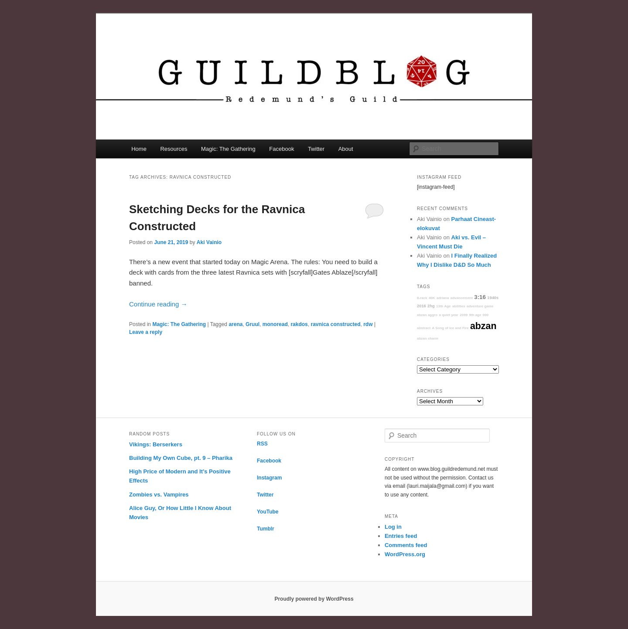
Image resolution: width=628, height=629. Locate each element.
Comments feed (406, 545)
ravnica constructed (335, 324)
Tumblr (265, 529)
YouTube (268, 512)
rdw (367, 324)
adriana (443, 298)
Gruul (252, 324)
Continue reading (158, 304)
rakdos (298, 324)
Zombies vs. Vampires (159, 494)
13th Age (443, 306)
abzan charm (427, 338)
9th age (475, 315)
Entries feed (401, 536)
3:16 (480, 297)
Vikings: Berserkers (155, 444)
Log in (393, 527)
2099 (464, 315)
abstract (423, 328)
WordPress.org (405, 554)
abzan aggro (427, 315)
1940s (492, 298)
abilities (458, 306)
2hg (431, 306)
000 (485, 315)
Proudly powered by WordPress (313, 599)
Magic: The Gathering (228, 149)
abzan (483, 326)
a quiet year (448, 315)
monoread (275, 324)
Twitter (316, 149)
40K (432, 298)
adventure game (480, 306)
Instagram (269, 478)
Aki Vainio (209, 242)
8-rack (422, 298)
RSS (262, 444)
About (345, 149)
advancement (462, 298)
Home (139, 149)
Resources (173, 149)
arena (235, 324)
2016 (421, 306)
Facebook (281, 149)
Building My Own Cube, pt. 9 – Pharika (180, 458)
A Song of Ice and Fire (450, 328)
